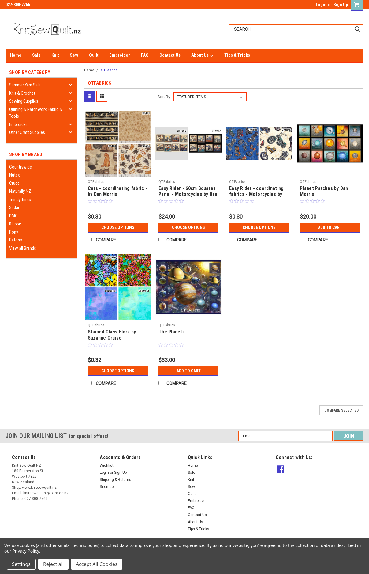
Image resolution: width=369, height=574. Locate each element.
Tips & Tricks (237, 55)
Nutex (14, 175)
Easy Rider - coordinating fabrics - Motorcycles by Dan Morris (256, 194)
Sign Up (341, 4)
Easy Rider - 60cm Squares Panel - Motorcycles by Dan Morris (188, 194)
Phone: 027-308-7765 (30, 498)
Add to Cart (330, 227)
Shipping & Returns (115, 479)
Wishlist (107, 465)
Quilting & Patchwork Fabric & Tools (35, 113)
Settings (21, 564)
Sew (74, 55)
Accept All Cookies (96, 564)
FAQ (145, 55)
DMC (13, 216)
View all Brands (22, 248)
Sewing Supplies (23, 101)
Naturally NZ (20, 191)
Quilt (94, 55)
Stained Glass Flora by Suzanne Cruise (112, 335)
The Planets (171, 332)
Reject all (53, 564)
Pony (13, 232)
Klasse (15, 223)
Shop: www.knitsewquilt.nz (34, 487)
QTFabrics (109, 70)
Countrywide (20, 167)
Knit (55, 55)
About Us (202, 55)
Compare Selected (341, 410)
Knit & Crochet (22, 93)
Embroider (119, 55)
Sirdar (14, 207)
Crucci (14, 183)
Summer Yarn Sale (25, 85)
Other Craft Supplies (27, 132)
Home (15, 55)
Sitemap (107, 487)
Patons (15, 240)
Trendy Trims (20, 199)
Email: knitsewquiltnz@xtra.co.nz (40, 493)
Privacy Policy (25, 551)
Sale (36, 55)
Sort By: (164, 96)
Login (321, 4)
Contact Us (170, 55)
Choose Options (117, 227)
